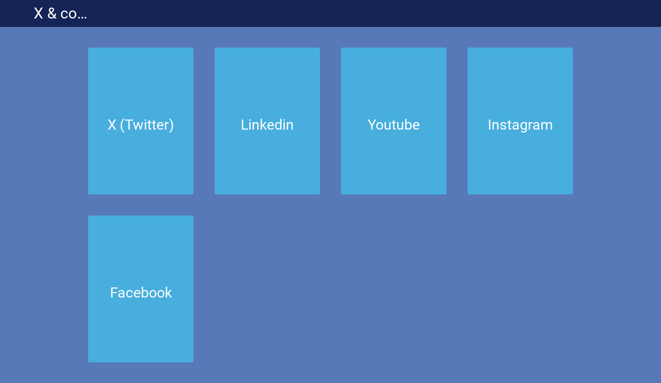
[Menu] (17, 13)
